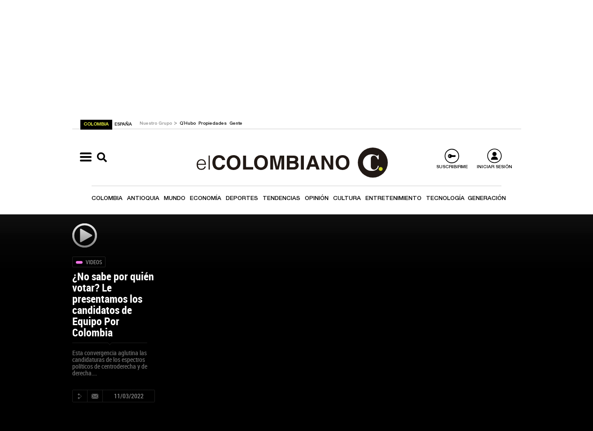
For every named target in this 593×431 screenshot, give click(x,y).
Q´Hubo (188, 124)
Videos (94, 262)
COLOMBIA (96, 124)
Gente (235, 124)
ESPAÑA (123, 124)
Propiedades (213, 124)
